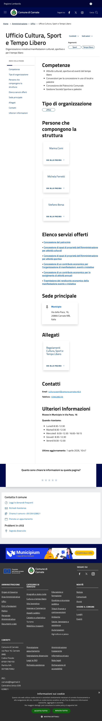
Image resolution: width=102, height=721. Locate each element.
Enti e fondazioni (9, 606)
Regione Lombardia (12, 3)
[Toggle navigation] (5, 12)
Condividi (74, 36)
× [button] (99, 693)
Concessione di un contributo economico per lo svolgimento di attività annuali (66, 274)
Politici (5, 610)
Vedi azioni (88, 36)
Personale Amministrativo (8, 617)
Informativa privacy (60, 655)
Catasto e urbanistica (36, 617)
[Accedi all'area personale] (90, 3)
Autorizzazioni (58, 629)
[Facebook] (68, 12)
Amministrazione (19, 23)
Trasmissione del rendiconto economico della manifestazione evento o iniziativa (65, 282)
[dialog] (51, 705)
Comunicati (81, 596)
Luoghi (79, 614)
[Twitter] (74, 12)
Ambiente (56, 616)
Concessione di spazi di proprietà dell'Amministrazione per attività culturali (70, 249)
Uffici (33, 23)
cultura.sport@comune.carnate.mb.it (65, 391)
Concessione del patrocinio (57, 242)
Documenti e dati (9, 623)
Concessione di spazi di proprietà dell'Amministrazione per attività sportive (70, 257)
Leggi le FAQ (32, 660)
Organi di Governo (10, 592)
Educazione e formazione (57, 593)
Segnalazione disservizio (37, 655)
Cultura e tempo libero (36, 598)
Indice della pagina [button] (16, 61)
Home (5, 23)
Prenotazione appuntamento (33, 649)
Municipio (56, 306)
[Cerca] (96, 12)
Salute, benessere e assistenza (60, 623)
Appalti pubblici (33, 612)
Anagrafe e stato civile (36, 594)
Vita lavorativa (33, 603)
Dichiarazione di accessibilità (59, 666)
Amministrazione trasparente (59, 649)
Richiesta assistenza (35, 665)
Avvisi (79, 601)
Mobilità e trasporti (35, 625)
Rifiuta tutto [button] (61, 711)
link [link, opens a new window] (76, 705)
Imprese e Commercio (36, 608)
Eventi (79, 619)
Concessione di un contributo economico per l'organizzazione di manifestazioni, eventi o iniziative (68, 265)
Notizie (79, 592)
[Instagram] (81, 12)
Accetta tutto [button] (40, 711)
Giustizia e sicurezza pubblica (60, 602)
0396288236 (57, 396)
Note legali (56, 660)
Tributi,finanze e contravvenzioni (59, 610)
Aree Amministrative (11, 596)
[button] (51, 716)
